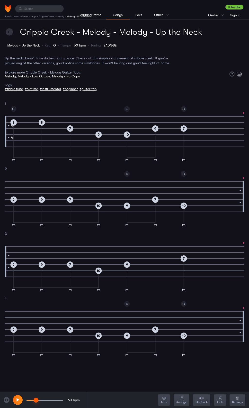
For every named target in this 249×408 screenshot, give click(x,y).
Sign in (235, 15)
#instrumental (50, 89)
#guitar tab (88, 89)
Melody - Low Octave (34, 76)
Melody (10, 76)
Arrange (181, 400)
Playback (202, 400)
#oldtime (31, 89)
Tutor (164, 400)
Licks (138, 15)
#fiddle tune (14, 89)
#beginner (70, 89)
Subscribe (234, 7)
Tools (220, 400)
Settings (237, 400)
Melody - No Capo (66, 76)
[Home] (8, 8)
